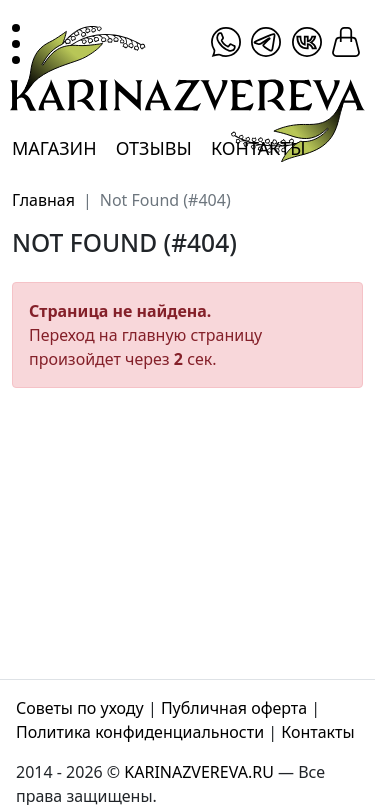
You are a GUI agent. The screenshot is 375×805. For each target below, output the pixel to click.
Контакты (258, 148)
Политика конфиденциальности (140, 732)
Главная (43, 200)
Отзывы (154, 148)
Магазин (54, 148)
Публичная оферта (234, 708)
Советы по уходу (80, 708)
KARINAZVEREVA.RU (199, 772)
